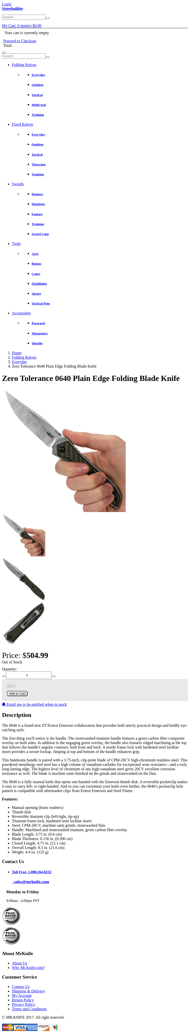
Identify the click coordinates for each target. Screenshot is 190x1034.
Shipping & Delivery (28, 991)
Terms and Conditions (29, 1009)
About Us (19, 963)
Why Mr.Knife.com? (28, 967)
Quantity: (9, 669)
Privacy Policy (23, 1004)
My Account (22, 995)
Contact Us (21, 987)
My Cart (22, 26)
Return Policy (23, 1000)
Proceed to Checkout (19, 41)
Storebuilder (12, 8)
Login (6, 4)
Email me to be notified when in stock (34, 704)
